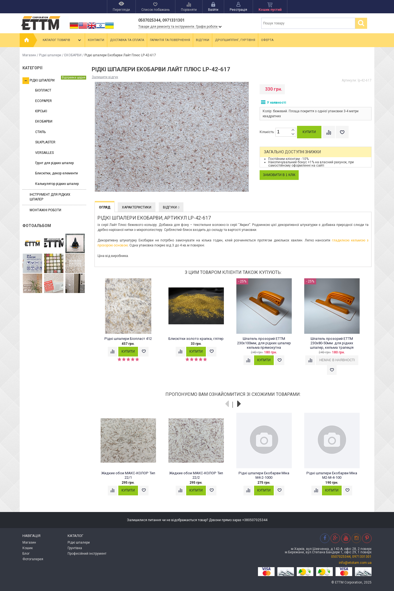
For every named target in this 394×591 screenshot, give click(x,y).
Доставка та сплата (127, 40)
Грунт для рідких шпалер (54, 163)
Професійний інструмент (87, 554)
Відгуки (202, 40)
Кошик (27, 548)
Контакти (96, 40)
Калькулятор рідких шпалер (57, 184)
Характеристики (136, 207)
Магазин (29, 55)
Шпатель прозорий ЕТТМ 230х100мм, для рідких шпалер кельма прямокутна (264, 343)
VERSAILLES (44, 153)
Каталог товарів (62, 40)
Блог (26, 554)
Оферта (267, 40)
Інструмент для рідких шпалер (50, 197)
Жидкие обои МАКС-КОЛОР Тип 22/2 (196, 475)
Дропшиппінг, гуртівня (235, 40)
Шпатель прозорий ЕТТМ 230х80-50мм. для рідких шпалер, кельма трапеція (332, 343)
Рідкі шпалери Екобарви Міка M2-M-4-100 (331, 475)
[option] (131, 323)
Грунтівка (75, 548)
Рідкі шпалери (50, 55)
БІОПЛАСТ (43, 90)
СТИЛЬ (40, 132)
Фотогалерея (32, 559)
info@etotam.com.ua (355, 563)
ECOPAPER (43, 101)
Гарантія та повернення (170, 40)
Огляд (104, 207)
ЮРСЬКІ (41, 111)
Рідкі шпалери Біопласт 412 (128, 339)
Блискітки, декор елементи (56, 173)
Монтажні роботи (45, 210)
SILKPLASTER (45, 142)
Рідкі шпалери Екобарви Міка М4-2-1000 (264, 475)
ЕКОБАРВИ (72, 55)
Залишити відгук (105, 77)
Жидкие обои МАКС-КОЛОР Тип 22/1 (128, 475)
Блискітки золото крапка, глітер (196, 339)
